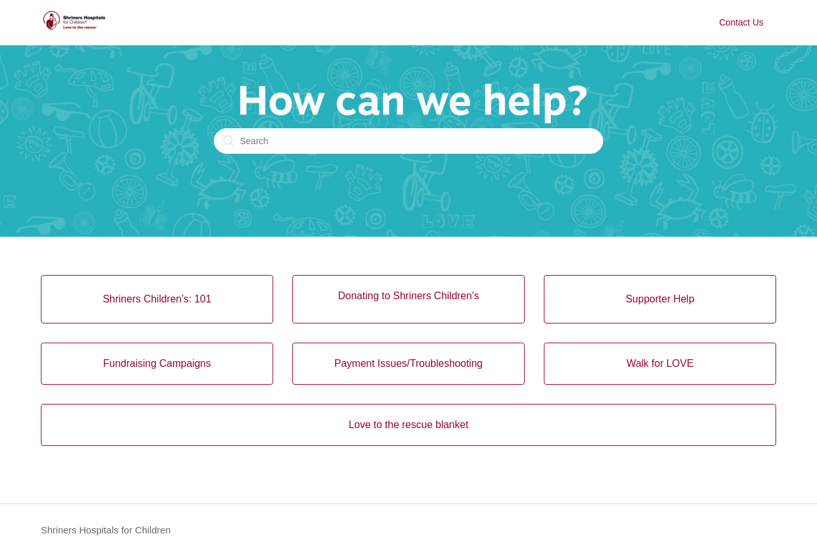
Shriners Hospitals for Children (105, 529)
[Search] (408, 141)
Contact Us (741, 22)
